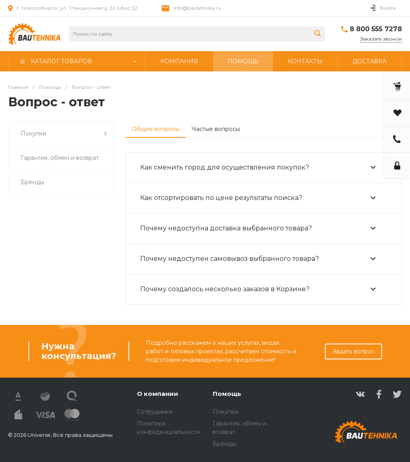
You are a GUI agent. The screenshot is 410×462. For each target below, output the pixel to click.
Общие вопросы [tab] (155, 129)
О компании (157, 394)
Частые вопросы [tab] (216, 129)
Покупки (64, 134)
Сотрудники (155, 411)
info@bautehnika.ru (197, 8)
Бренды (32, 182)
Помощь (227, 394)
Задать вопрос (353, 351)
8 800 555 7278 (376, 29)
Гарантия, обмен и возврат (60, 157)
